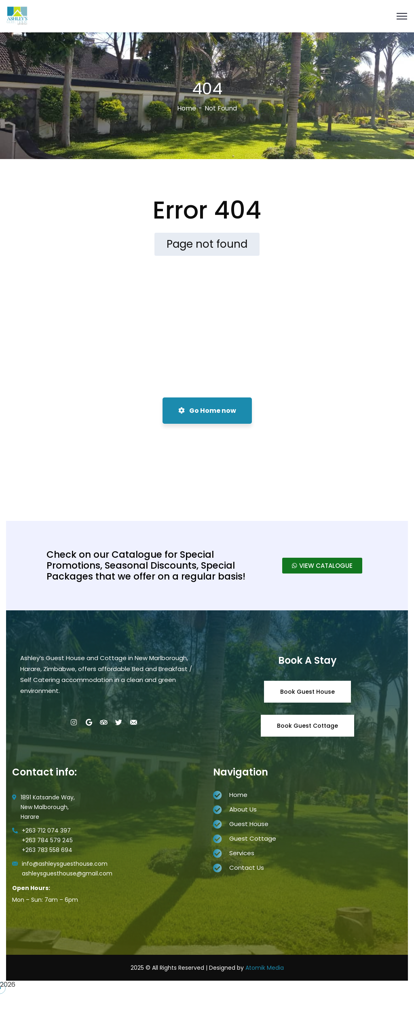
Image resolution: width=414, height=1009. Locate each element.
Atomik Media (264, 968)
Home (186, 108)
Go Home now (207, 410)
